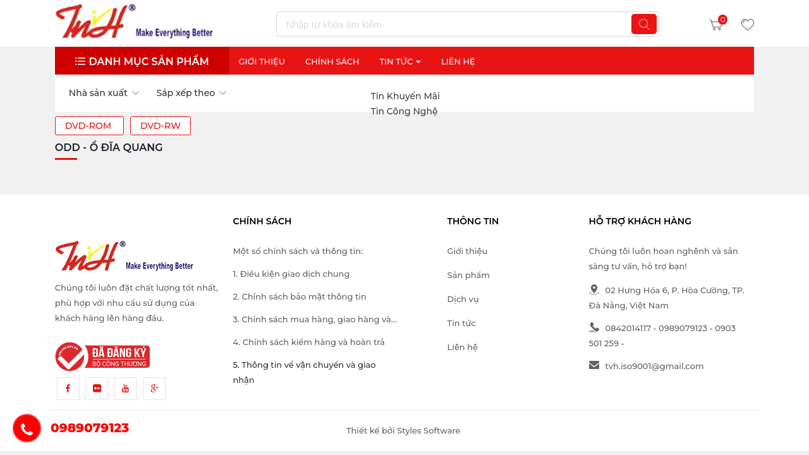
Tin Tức (400, 61)
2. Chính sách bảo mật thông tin (299, 296)
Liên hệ (462, 347)
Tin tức (461, 323)
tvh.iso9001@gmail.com (646, 366)
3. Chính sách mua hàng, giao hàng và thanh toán (312, 320)
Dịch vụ (463, 299)
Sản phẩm (468, 275)
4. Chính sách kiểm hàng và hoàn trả (308, 342)
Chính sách (332, 61)
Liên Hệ (458, 61)
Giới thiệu (261, 61)
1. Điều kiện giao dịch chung (291, 274)
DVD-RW (160, 125)
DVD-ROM (89, 125)
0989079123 (683, 328)
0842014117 (620, 328)
